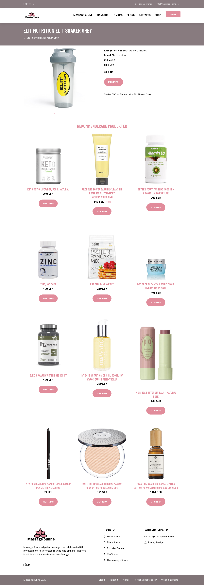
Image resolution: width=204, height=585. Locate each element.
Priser (173, 14)
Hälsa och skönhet (127, 50)
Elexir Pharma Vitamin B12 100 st (48, 375)
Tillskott (143, 50)
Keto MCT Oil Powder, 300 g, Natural (48, 189)
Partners (145, 15)
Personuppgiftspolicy (145, 579)
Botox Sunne (113, 536)
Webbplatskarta (169, 579)
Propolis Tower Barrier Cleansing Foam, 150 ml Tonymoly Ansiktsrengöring (102, 193)
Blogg (131, 15)
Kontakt (114, 579)
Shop (158, 15)
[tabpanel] (54, 79)
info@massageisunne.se (167, 3)
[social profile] (33, 4)
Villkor (126, 579)
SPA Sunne (112, 554)
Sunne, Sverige (144, 3)
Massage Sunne (82, 15)
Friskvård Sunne (115, 548)
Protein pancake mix (102, 284)
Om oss (118, 15)
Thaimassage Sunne (117, 560)
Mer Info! (113, 81)
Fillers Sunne (113, 542)
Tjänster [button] (102, 15)
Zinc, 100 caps (48, 284)
